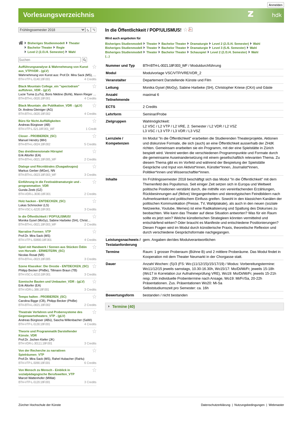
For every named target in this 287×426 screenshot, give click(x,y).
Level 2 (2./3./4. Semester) (45, 52)
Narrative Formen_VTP (35, 231)
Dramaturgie (199, 43)
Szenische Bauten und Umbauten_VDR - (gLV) (51, 281)
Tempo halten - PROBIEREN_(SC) (42, 296)
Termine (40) (123, 306)
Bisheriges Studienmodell (45, 43)
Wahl (71, 52)
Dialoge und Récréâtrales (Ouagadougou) (48, 166)
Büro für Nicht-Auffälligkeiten (39, 120)
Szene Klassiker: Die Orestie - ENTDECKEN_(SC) (53, 266)
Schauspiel (198, 52)
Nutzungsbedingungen (249, 404)
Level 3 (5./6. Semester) (229, 47)
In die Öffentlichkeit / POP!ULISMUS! (45, 216)
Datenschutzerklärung (215, 404)
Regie (60, 47)
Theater (74, 43)
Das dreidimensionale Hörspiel (40, 151)
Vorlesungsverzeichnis (58, 14)
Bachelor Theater (39, 47)
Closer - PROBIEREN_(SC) (37, 136)
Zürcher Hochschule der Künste (39, 404)
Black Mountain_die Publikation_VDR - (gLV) (50, 105)
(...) (107, 56)
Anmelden (276, 5)
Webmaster (276, 404)
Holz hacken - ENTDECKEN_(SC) (42, 201)
